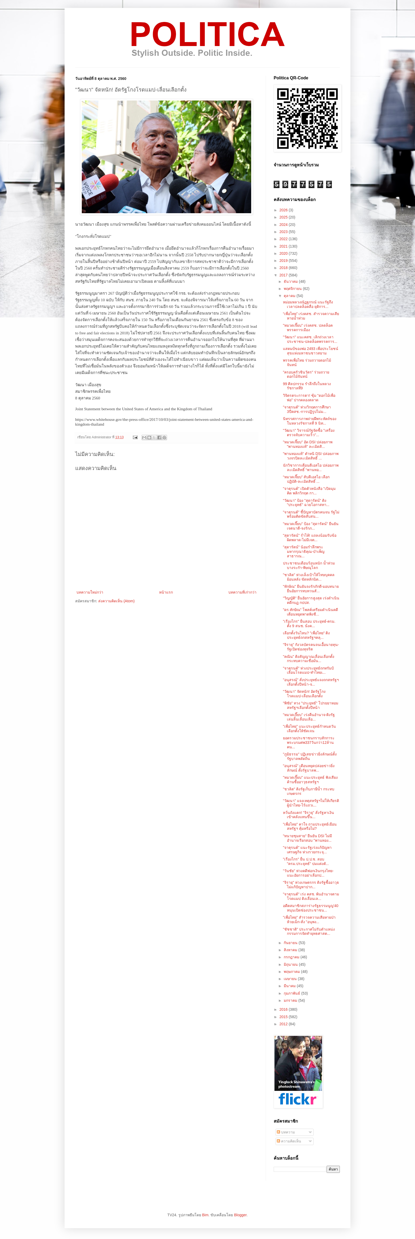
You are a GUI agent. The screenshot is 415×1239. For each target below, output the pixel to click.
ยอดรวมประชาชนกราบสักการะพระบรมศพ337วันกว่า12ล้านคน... (309, 742)
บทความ (286, 1132)
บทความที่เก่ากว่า (242, 592)
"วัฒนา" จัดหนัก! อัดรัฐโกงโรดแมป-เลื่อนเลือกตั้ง (304, 693)
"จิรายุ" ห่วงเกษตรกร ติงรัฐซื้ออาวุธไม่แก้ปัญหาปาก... (311, 884)
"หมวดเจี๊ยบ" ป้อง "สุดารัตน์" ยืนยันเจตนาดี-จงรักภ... (311, 526)
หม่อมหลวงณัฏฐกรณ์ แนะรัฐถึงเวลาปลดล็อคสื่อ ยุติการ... (308, 304)
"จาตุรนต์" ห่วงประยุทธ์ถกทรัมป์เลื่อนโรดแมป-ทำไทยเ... (308, 670)
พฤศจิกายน (293, 288)
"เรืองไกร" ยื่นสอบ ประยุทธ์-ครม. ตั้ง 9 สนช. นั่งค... (309, 623)
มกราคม (291, 1000)
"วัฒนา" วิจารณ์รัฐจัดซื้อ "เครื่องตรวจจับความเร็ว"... (309, 432)
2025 (284, 217)
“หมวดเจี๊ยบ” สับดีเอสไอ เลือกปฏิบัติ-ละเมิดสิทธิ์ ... (306, 479)
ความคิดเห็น (289, 1141)
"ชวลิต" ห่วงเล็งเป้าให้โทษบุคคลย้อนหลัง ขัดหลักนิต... (309, 577)
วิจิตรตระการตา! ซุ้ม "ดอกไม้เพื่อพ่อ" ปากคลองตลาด (309, 397)
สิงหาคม (291, 950)
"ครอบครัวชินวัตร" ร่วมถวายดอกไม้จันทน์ (306, 374)
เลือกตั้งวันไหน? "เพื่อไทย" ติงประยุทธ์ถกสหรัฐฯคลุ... (306, 635)
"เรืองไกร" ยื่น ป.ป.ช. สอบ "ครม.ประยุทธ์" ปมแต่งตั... (306, 861)
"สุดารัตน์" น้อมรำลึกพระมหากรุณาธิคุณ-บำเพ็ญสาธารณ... (303, 551)
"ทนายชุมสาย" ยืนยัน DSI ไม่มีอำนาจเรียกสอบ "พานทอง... (307, 838)
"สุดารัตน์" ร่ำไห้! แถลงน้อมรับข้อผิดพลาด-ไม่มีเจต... (309, 537)
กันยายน (291, 943)
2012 (284, 1024)
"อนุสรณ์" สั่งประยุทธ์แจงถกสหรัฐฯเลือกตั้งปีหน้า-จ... (311, 682)
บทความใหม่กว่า (89, 592)
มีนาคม (290, 986)
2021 (284, 246)
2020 (284, 253)
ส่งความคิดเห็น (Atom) (116, 601)
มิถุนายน (291, 964)
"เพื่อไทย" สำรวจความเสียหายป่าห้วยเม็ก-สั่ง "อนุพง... (309, 919)
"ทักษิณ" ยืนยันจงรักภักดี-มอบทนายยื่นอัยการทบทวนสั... (311, 588)
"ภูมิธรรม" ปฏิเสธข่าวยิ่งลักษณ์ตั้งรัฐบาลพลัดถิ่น (310, 756)
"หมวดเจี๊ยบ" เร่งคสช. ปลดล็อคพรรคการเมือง (308, 327)
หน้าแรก (166, 592)
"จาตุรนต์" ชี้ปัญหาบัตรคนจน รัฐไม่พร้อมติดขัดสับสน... (311, 514)
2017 (284, 275)
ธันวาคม (291, 281)
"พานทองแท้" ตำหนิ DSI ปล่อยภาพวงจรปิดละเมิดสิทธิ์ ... (311, 456)
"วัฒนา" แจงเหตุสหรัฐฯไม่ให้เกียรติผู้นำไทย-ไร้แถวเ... (311, 803)
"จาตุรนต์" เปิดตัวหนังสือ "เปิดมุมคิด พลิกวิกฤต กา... (309, 490)
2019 (284, 260)
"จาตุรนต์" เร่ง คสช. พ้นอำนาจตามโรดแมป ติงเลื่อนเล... (311, 896)
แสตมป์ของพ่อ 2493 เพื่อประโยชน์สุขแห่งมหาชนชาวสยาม (310, 351)
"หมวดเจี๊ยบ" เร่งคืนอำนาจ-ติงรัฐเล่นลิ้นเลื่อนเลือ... (309, 717)
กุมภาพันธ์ (292, 993)
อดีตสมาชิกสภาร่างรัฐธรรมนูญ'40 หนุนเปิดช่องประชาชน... (310, 908)
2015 (284, 1017)
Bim (205, 1215)
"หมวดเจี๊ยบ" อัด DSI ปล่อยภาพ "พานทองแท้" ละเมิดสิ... (307, 444)
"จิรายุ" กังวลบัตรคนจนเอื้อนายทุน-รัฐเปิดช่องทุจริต (311, 647)
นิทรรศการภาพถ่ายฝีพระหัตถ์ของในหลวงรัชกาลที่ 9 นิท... (309, 421)
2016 (284, 1009)
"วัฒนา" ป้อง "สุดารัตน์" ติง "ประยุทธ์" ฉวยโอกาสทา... (306, 502)
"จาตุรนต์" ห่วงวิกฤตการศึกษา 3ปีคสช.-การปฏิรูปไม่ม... (307, 409)
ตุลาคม (290, 296)
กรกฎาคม (292, 957)
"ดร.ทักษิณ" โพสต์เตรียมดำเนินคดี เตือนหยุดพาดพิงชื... (310, 612)
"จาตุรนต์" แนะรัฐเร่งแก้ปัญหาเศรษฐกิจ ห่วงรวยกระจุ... (307, 849)
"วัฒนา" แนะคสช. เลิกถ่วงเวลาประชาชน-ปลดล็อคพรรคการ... (310, 339)
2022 (284, 239)
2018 (284, 268)
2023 (284, 232)
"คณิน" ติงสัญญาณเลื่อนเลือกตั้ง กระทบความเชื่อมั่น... (308, 658)
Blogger (240, 1215)
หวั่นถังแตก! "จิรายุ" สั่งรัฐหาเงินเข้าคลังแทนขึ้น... (308, 814)
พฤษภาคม (292, 971)
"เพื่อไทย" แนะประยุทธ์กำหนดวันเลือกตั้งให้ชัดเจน (309, 728)
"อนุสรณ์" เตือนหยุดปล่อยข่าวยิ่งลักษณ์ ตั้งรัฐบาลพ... (309, 768)
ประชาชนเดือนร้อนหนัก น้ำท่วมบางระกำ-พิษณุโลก (309, 565)
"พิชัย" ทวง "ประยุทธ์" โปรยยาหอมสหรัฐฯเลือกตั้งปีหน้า (310, 705)
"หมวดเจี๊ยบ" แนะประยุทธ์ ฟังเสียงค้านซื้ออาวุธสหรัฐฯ (310, 779)
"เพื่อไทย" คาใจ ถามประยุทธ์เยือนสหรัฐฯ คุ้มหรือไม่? (310, 826)
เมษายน (291, 979)
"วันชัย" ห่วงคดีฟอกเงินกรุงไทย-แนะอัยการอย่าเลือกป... (308, 873)
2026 (284, 210)
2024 (284, 224)
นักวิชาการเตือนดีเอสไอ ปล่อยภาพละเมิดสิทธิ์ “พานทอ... (311, 467)
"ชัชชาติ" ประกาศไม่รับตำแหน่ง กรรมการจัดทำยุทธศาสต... (309, 931)
